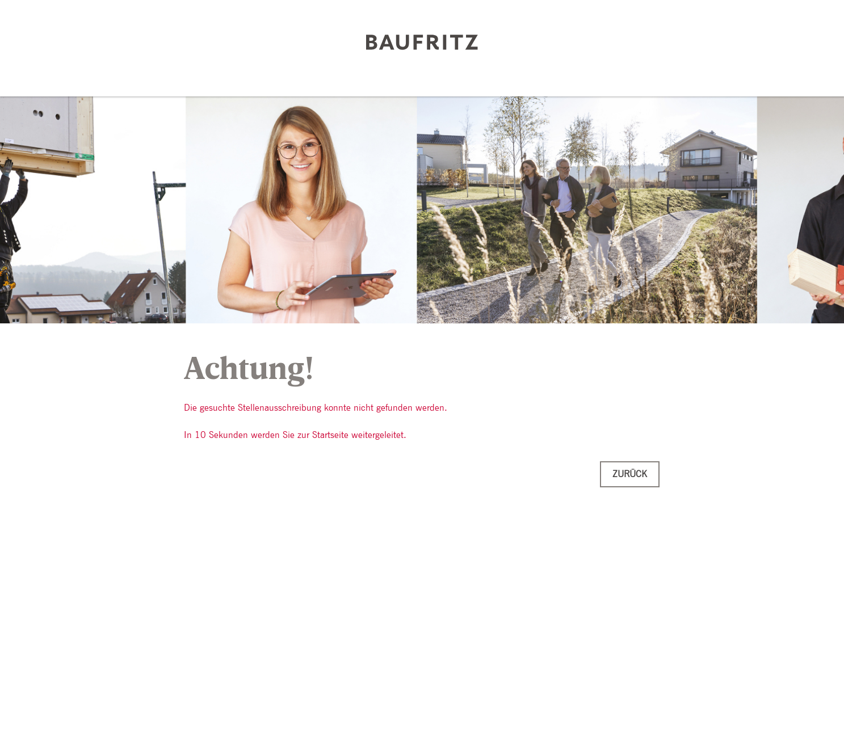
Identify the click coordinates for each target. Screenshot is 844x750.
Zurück (629, 474)
